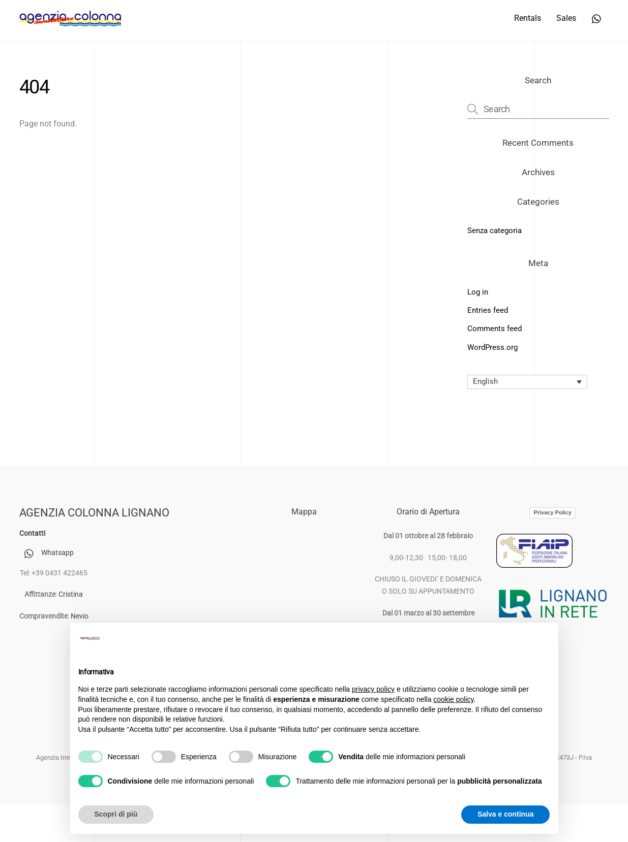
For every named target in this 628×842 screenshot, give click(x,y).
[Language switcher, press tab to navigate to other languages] (527, 382)
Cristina (70, 594)
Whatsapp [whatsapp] (46, 552)
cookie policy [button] (453, 699)
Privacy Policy (552, 512)
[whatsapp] (597, 17)
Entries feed (487, 310)
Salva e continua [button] (505, 814)
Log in (477, 292)
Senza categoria (494, 230)
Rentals (527, 18)
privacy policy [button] (373, 689)
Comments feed (494, 328)
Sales (566, 18)
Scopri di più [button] (116, 814)
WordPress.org (492, 347)
